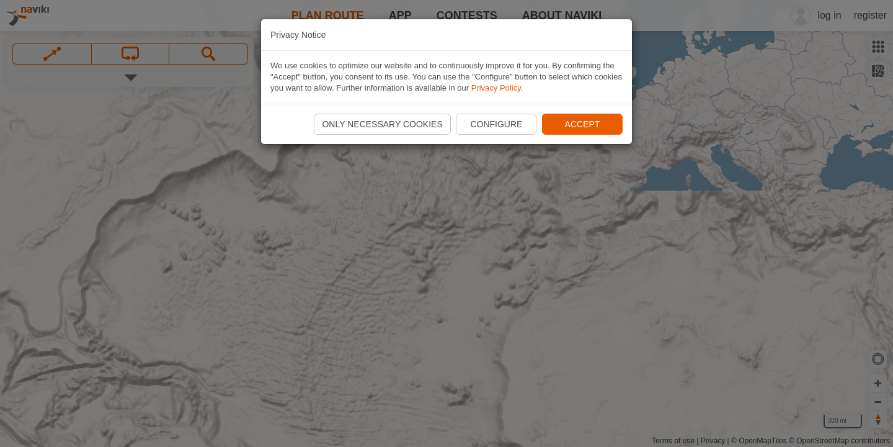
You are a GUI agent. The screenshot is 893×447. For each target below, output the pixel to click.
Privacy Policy (496, 88)
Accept (582, 124)
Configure (496, 124)
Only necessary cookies (382, 124)
